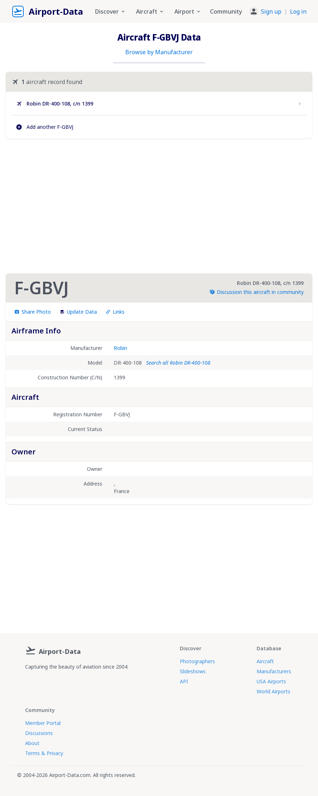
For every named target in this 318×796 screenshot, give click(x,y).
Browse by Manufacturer (159, 52)
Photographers (197, 661)
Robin (120, 348)
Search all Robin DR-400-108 (178, 362)
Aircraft (265, 661)
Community (226, 11)
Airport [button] (187, 11)
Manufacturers (274, 671)
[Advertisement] (159, 206)
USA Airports (271, 681)
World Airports (273, 691)
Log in (298, 11)
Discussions (39, 733)
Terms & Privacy (44, 753)
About (32, 743)
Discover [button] (110, 11)
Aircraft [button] (150, 11)
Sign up (271, 11)
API (184, 681)
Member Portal (43, 723)
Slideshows (193, 671)
